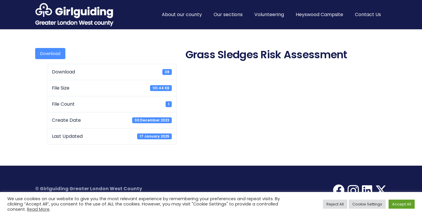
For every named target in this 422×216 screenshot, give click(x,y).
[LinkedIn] (367, 190)
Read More (38, 209)
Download (50, 53)
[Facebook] (339, 190)
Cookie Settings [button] (367, 204)
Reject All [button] (335, 204)
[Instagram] (353, 190)
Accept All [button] (401, 204)
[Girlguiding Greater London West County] (74, 14)
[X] (381, 190)
